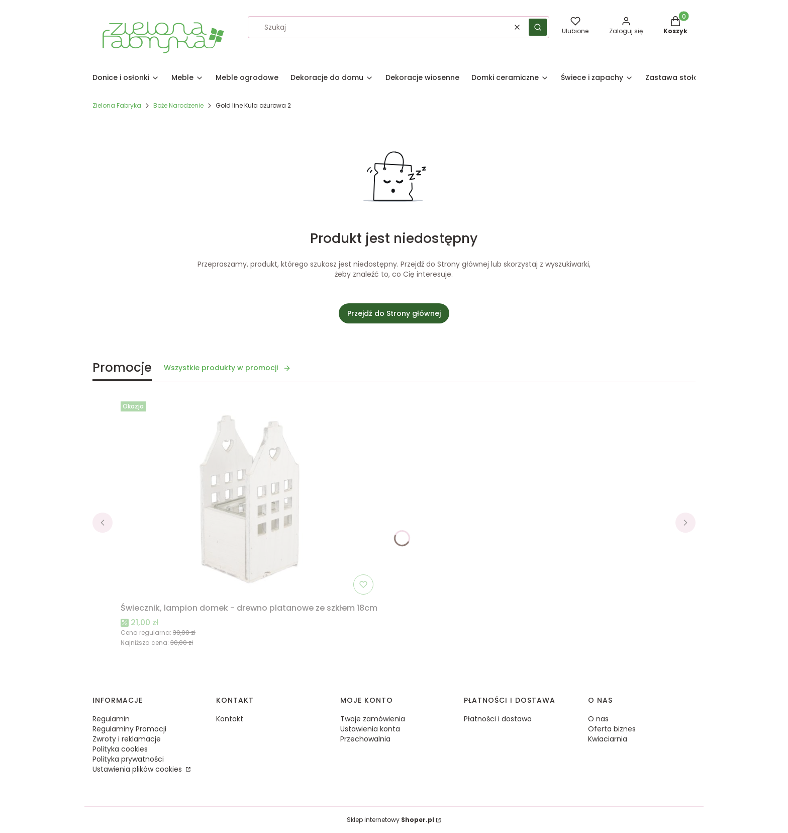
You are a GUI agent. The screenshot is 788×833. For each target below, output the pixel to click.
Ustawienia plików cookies (138, 769)
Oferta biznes (612, 729)
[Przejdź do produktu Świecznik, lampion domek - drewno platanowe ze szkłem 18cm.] (249, 498)
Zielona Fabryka (116, 105)
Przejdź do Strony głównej (394, 313)
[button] (538, 27)
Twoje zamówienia (372, 719)
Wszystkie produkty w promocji (227, 368)
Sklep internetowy (390, 819)
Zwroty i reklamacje (126, 739)
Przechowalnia (365, 739)
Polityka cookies (120, 749)
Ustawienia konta (370, 729)
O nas (598, 719)
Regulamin (111, 719)
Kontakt (229, 719)
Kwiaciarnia (607, 739)
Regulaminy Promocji (129, 729)
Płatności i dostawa (498, 719)
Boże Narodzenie (178, 105)
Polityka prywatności (128, 759)
